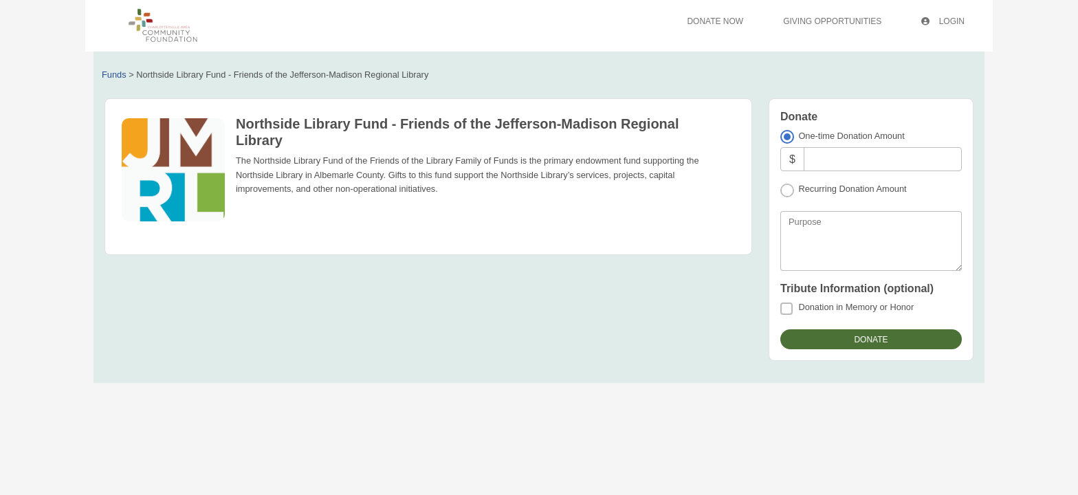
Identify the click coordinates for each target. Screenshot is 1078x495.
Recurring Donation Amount (852, 189)
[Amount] (883, 159)
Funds (114, 74)
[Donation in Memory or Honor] (786, 308)
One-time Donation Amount (851, 136)
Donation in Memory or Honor (856, 307)
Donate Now (715, 21)
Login (943, 21)
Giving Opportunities (832, 21)
